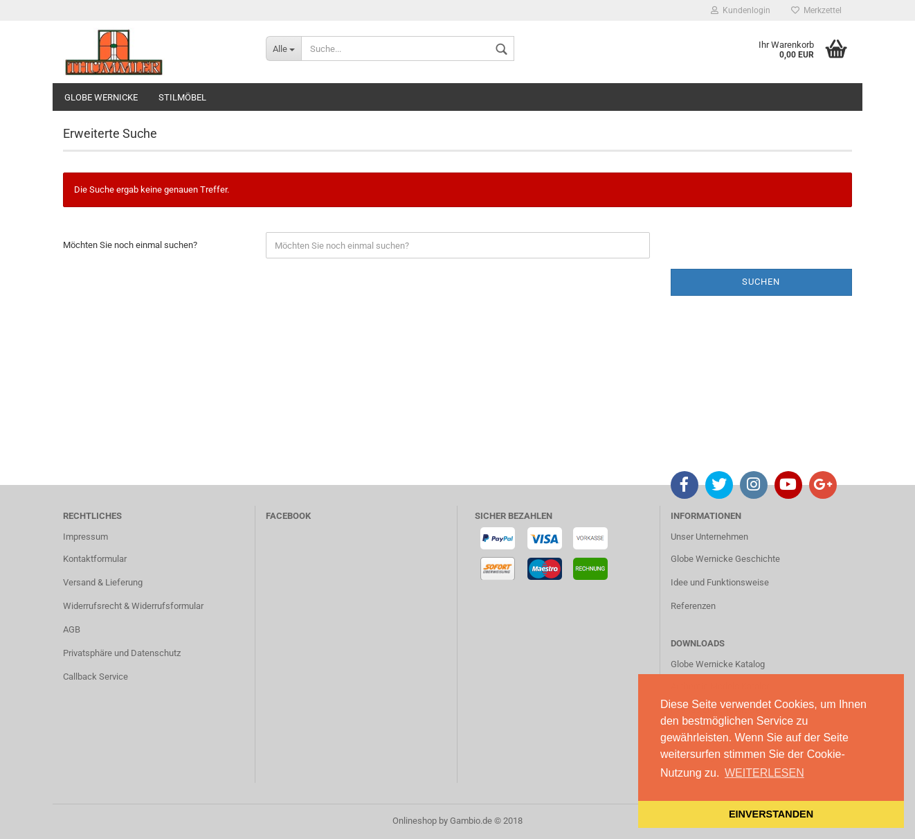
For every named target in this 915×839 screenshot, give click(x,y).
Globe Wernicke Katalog (718, 664)
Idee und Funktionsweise (720, 582)
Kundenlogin (740, 10)
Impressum (85, 536)
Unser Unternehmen (709, 536)
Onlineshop (414, 820)
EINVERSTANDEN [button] (771, 814)
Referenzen (693, 606)
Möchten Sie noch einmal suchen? (130, 245)
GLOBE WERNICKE (101, 97)
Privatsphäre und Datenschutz (122, 653)
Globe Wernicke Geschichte (725, 559)
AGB (71, 629)
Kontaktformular (95, 559)
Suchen (761, 281)
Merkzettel (816, 10)
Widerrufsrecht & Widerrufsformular (133, 606)
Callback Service (95, 676)
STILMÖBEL (182, 97)
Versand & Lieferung (103, 582)
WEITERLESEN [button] (764, 773)
